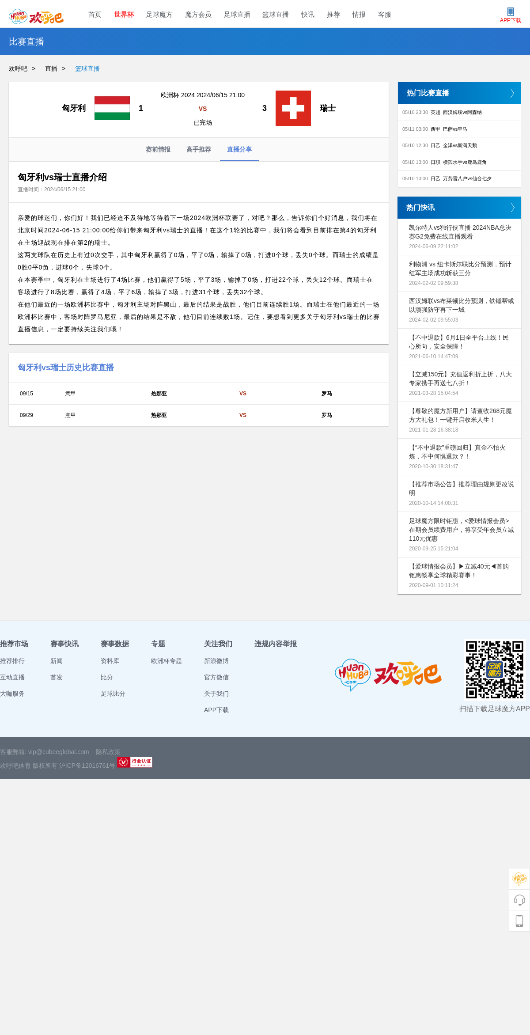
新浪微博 (216, 660)
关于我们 (216, 693)
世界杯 (124, 14)
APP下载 (216, 709)
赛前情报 (158, 149)
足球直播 (237, 14)
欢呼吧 (18, 68)
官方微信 (216, 677)
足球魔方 (159, 14)
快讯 (307, 14)
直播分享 (239, 153)
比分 (107, 677)
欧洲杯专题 (166, 660)
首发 (56, 677)
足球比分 (113, 693)
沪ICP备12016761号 (87, 765)
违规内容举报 (275, 644)
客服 (384, 14)
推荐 (333, 14)
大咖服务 (12, 693)
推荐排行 (12, 660)
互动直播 (12, 677)
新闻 (56, 660)
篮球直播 (275, 14)
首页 (95, 14)
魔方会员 (198, 14)
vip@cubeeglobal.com (58, 751)
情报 (359, 14)
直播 (51, 68)
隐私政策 (108, 751)
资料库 (110, 660)
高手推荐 (198, 149)
